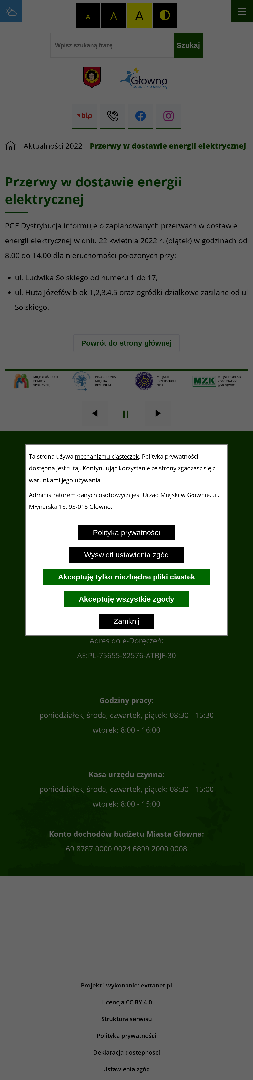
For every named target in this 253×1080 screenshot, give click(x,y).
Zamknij (126, 621)
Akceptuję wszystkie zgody (126, 599)
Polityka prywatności (126, 532)
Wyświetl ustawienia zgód (126, 555)
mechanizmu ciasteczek (107, 456)
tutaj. (74, 468)
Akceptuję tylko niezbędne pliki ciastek (126, 577)
